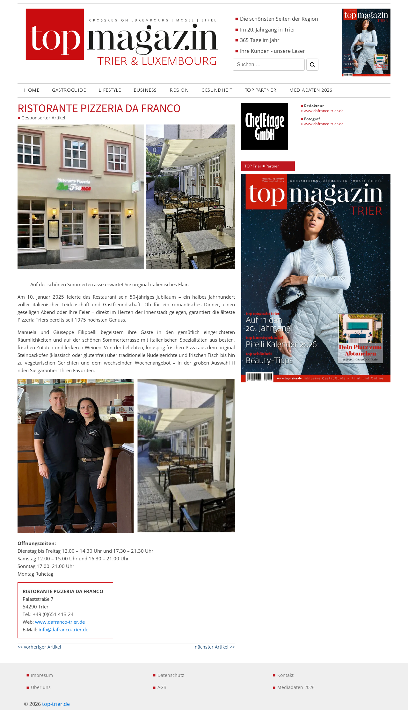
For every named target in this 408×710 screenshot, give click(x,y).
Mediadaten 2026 (310, 90)
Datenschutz (170, 675)
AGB (161, 687)
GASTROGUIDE (69, 90)
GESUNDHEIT (216, 90)
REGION (179, 90)
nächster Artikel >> (215, 647)
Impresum (42, 675)
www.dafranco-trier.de (60, 622)
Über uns (41, 687)
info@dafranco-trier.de (63, 629)
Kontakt (285, 675)
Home (31, 90)
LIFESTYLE (109, 90)
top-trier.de (56, 703)
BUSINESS (145, 90)
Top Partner (260, 90)
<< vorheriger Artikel (39, 647)
